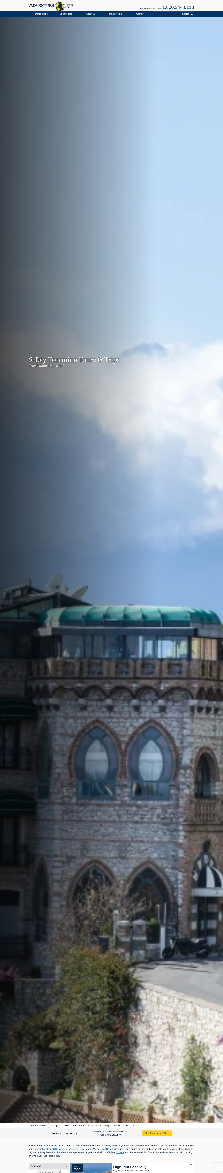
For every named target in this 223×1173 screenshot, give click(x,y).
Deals (127, 1125)
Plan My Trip (115, 14)
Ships (108, 1125)
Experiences (66, 14)
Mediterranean (38, 1125)
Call (110, 1135)
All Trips (54, 1125)
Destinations (41, 14)
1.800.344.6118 (178, 7)
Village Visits (72, 1149)
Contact (140, 14)
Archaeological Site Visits (51, 1149)
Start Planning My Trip (156, 1133)
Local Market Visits (89, 1149)
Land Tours (78, 1125)
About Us (90, 14)
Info (135, 1125)
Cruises (66, 1125)
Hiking (127, 1149)
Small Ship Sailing (109, 1149)
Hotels (117, 1125)
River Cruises (94, 1125)
